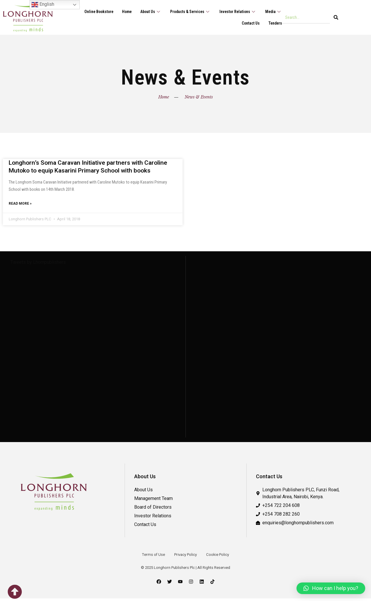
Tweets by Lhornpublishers (38, 264)
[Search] (336, 17)
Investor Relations (235, 11)
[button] (331, 588)
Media (273, 11)
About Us (144, 11)
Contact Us (249, 23)
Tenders (274, 23)
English (42, 4)
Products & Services (185, 11)
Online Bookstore (89, 11)
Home (118, 11)
